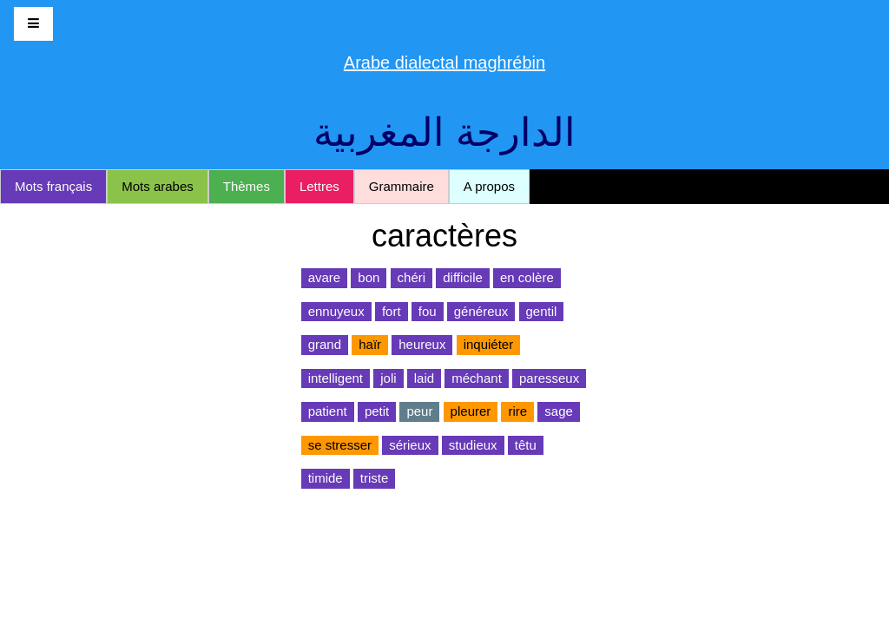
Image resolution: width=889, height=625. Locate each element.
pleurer (471, 411)
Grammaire (401, 186)
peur (419, 411)
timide (325, 477)
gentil (541, 311)
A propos (489, 186)
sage (558, 411)
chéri (412, 277)
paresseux (549, 378)
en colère (527, 277)
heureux (421, 344)
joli (388, 378)
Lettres (319, 186)
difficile (463, 277)
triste (374, 477)
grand (324, 344)
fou (427, 311)
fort (391, 311)
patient (327, 411)
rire (517, 411)
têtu (526, 445)
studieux (473, 445)
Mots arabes (158, 186)
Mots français (53, 186)
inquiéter (489, 344)
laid (424, 378)
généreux (481, 311)
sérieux (410, 445)
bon (368, 277)
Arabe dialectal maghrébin (444, 62)
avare (324, 277)
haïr (370, 344)
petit (377, 411)
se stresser (340, 445)
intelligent (335, 378)
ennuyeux (336, 311)
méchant (476, 378)
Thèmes (246, 186)
